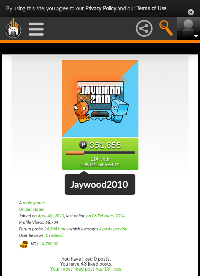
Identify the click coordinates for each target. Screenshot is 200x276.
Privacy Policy (100, 8)
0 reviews (54, 235)
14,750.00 (48, 243)
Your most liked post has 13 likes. (86, 269)
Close (191, 12)
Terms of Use (151, 8)
